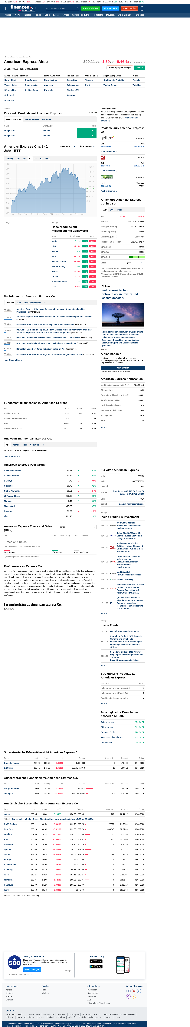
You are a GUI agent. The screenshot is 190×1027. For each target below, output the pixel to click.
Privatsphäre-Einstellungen (98, 1003)
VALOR (7, 69)
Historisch (9, 100)
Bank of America (11, 476)
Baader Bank (10, 864)
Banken (122, 504)
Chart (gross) (31, 80)
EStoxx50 (79, 2)
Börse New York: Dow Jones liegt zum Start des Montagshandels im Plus (49, 354)
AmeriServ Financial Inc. (112, 737)
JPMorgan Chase (12, 496)
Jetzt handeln (123, 368)
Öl (135, 2)
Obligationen (124, 15)
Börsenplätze (11, 90)
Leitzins (118, 1017)
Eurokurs (21, 1017)
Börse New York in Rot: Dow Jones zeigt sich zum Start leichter (45, 325)
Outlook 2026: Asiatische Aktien (124, 631)
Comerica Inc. (107, 742)
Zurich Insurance (59, 282)
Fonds (38, 15)
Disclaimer (91, 996)
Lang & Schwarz (11, 788)
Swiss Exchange (11, 763)
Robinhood (9, 511)
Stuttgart (8, 859)
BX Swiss (8, 768)
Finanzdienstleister (135, 504)
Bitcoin (105, 2)
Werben (45, 993)
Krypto (65, 15)
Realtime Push (31, 90)
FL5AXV (46, 131)
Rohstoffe (98, 15)
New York (8, 829)
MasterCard (9, 506)
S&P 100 (137, 491)
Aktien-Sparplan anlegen (120, 68)
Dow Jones (118, 491)
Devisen (110, 15)
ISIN (22, 69)
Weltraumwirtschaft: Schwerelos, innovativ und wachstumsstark (129, 525)
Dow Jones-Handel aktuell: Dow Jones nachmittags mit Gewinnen (46, 343)
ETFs (47, 15)
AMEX (7, 839)
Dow (34, 2)
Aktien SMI (10, 1014)
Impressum (92, 990)
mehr (119, 210)
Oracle (55, 276)
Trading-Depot (109, 85)
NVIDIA (55, 251)
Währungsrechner (96, 1017)
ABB (54, 256)
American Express (12, 471)
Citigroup (8, 486)
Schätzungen (73, 85)
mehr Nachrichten (13, 360)
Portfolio (137, 80)
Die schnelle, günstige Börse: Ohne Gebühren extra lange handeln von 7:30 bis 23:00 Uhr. (49, 819)
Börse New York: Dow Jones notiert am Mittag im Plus (41, 349)
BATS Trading (10, 824)
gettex (7, 814)
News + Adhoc (50, 80)
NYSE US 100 (138, 494)
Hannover (8, 885)
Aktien (8, 15)
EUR (112, 210)
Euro (63, 2)
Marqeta (7, 501)
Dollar (121, 2)
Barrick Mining (58, 266)
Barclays (8, 481)
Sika (54, 287)
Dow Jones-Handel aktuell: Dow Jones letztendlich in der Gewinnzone (48, 338)
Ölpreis (109, 1017)
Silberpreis (31, 1017)
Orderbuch (9, 95)
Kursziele (48, 90)
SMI (6, 2)
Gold (94, 2)
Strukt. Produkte (80, 15)
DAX (48, 2)
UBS (54, 246)
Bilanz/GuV (72, 80)
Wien (6, 874)
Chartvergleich (31, 85)
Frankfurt (8, 834)
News (18, 15)
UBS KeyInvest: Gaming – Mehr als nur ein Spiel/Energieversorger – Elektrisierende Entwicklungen (128, 561)
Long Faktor (9, 131)
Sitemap (9, 1000)
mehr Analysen (12, 456)
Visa (6, 516)
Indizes (27, 15)
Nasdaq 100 (74, 1014)
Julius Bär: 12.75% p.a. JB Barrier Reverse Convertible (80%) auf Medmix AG (129, 535)
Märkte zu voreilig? (125, 579)
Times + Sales (11, 85)
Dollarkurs (10, 1017)
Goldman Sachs (108, 732)
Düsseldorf (9, 844)
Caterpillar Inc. (107, 722)
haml (6, 890)
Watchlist (137, 85)
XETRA (7, 854)
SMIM (31, 1014)
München (8, 879)
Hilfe (44, 990)
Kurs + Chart (10, 80)
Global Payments (12, 491)
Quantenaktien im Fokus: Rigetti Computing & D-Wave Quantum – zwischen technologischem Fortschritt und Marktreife (130, 602)
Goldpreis (114, 1014)
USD (105, 210)
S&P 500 (128, 491)
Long (85, 241)
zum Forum (9, 609)
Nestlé (54, 241)
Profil (87, 85)
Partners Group (59, 261)
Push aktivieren (109, 151)
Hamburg (8, 869)
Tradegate (8, 793)
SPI (20, 2)
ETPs (56, 15)
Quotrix (7, 849)
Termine (89, 80)
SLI (24, 1014)
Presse (9, 996)
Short (92, 241)
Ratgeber (139, 15)
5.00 (94, 131)
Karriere (9, 993)
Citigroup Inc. (107, 727)
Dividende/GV (73, 90)
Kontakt (9, 990)
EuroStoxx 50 (48, 1014)
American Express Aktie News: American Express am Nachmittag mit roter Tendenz (54, 317)
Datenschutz (92, 993)
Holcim (55, 271)
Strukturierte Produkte (113, 80)
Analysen (48, 85)
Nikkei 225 (86, 1014)
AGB (89, 1000)
